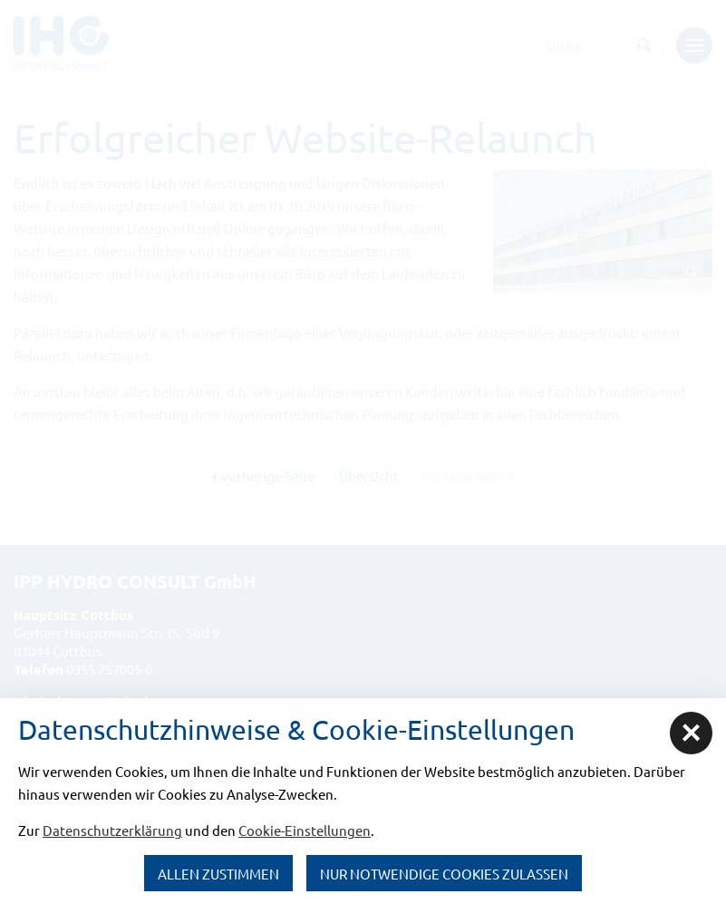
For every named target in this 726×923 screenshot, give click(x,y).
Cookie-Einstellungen (304, 830)
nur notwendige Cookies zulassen (444, 873)
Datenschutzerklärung (112, 830)
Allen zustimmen (218, 873)
